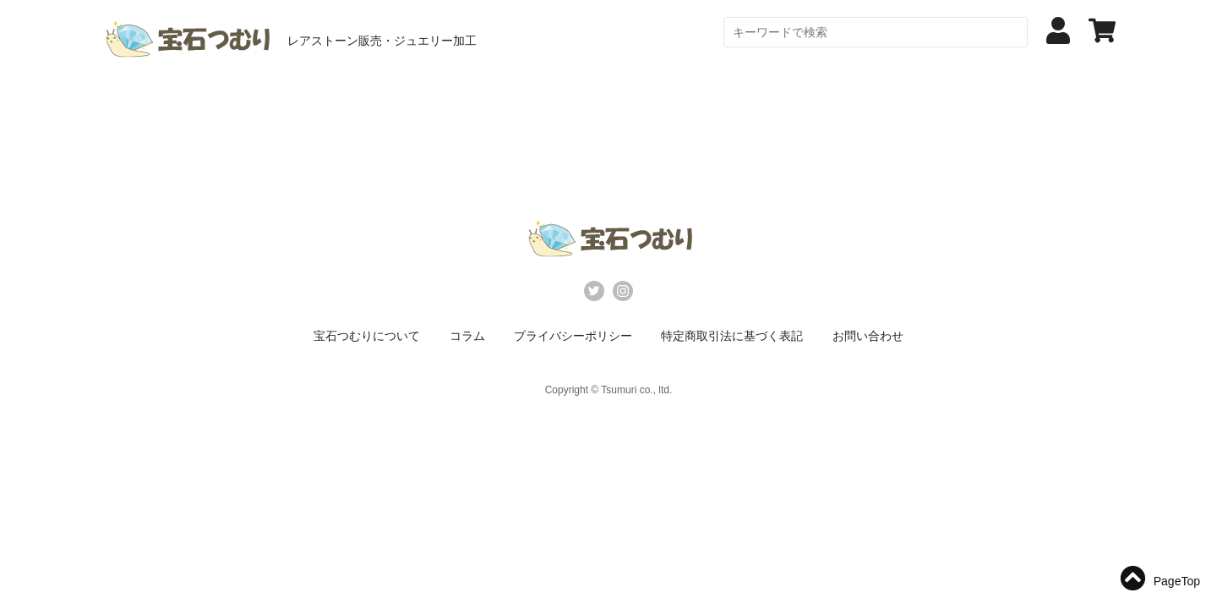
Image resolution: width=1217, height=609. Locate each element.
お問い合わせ (867, 336)
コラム (467, 336)
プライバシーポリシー (573, 336)
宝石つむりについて (367, 336)
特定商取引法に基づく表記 (732, 336)
